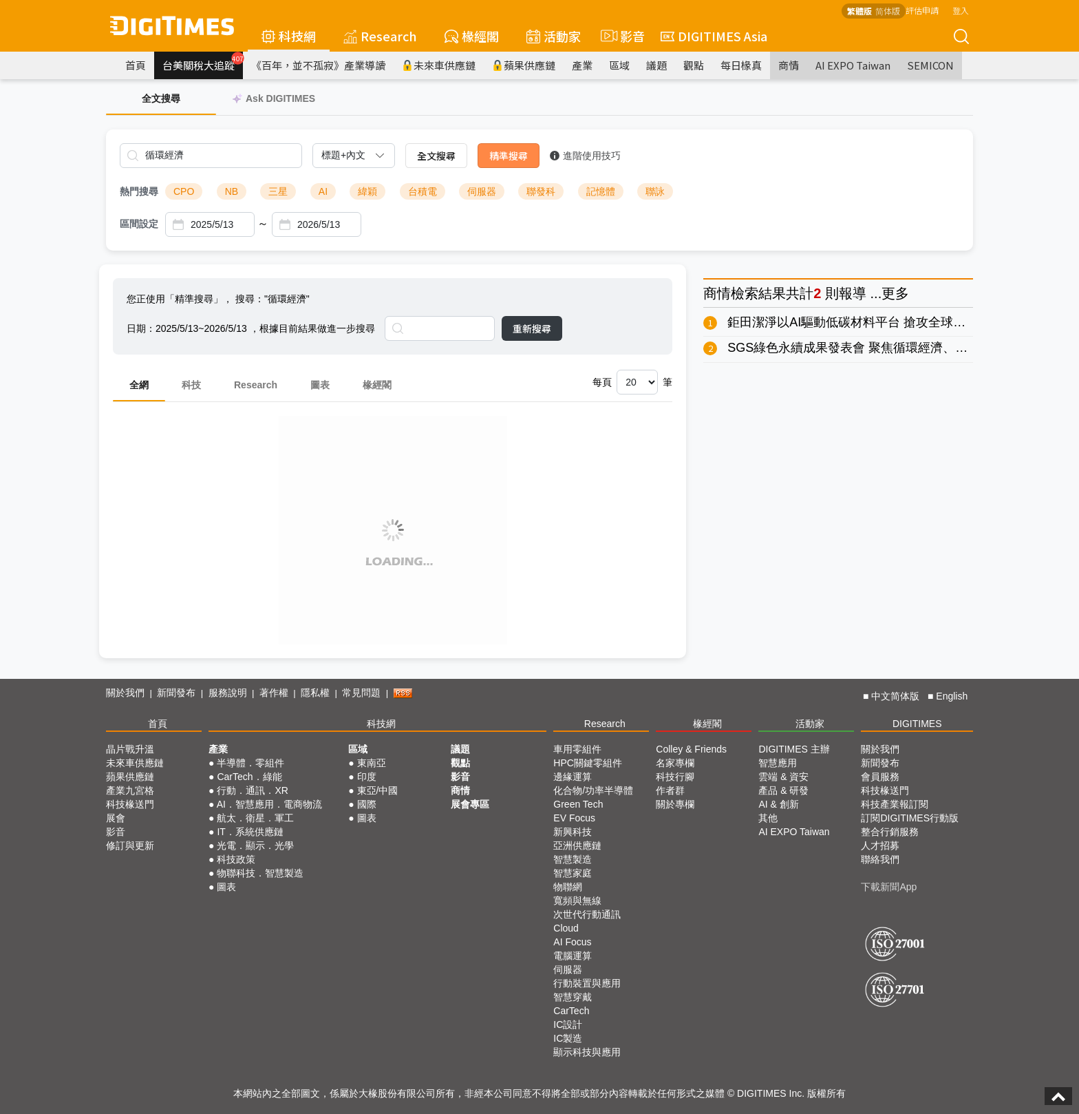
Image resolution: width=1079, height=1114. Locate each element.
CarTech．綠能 (249, 776)
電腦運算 (572, 955)
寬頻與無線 (577, 900)
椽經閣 (472, 36)
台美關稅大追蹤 (202, 62)
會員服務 (880, 776)
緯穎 (367, 191)
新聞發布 (176, 692)
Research (380, 36)
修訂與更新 (130, 845)
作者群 (670, 790)
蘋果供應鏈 (523, 65)
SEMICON (930, 65)
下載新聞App (889, 886)
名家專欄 (675, 762)
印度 (366, 776)
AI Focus (572, 941)
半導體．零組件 (250, 762)
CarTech (571, 1010)
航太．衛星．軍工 (255, 817)
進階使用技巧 (585, 155)
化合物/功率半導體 (593, 790)
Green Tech (578, 804)
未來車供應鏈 (439, 65)
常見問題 (361, 692)
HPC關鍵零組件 (587, 762)
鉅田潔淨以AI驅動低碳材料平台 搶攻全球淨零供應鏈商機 (883, 322)
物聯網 (567, 886)
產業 (582, 65)
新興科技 (572, 831)
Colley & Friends (691, 749)
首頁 (135, 65)
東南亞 (371, 762)
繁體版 (859, 11)
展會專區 (470, 804)
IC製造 (567, 1038)
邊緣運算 (572, 776)
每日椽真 (741, 65)
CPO (183, 191)
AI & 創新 (778, 804)
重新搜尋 (532, 328)
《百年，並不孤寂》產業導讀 (318, 65)
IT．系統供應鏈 (250, 831)
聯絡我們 (880, 859)
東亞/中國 (377, 790)
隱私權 (315, 692)
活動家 (553, 36)
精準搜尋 (508, 155)
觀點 (693, 65)
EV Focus (574, 817)
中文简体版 (895, 696)
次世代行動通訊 (587, 914)
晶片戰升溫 (130, 749)
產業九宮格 (130, 790)
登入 (960, 10)
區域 (619, 65)
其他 (768, 817)
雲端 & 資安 (783, 776)
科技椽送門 (130, 804)
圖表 (320, 384)
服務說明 (228, 692)
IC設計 (567, 1024)
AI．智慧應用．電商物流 (269, 804)
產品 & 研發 (783, 790)
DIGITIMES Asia (714, 36)
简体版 (887, 11)
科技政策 (236, 859)
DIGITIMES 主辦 (793, 749)
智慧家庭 (572, 873)
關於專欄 (675, 804)
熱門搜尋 (139, 191)
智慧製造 (572, 859)
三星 (278, 191)
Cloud (566, 928)
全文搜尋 (436, 155)
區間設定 (139, 223)
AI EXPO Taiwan (852, 65)
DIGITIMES (917, 723)
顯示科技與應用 (587, 1052)
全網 (139, 384)
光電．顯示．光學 (255, 845)
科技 (191, 384)
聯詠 (655, 191)
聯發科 (540, 191)
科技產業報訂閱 (894, 804)
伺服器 (481, 191)
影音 (620, 36)
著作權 (273, 692)
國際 (366, 804)
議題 (656, 65)
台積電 (422, 191)
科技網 (288, 36)
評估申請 (922, 10)
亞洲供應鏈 (577, 845)
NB (231, 191)
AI (323, 191)
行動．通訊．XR (252, 790)
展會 (115, 817)
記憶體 (600, 191)
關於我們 (125, 692)
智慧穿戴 (572, 996)
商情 (788, 65)
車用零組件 (577, 749)
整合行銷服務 (890, 831)
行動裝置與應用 (587, 983)
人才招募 (880, 845)
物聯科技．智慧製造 (260, 873)
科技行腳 (675, 776)
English (952, 696)
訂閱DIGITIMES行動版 (910, 817)
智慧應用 (777, 762)
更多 (895, 293)
